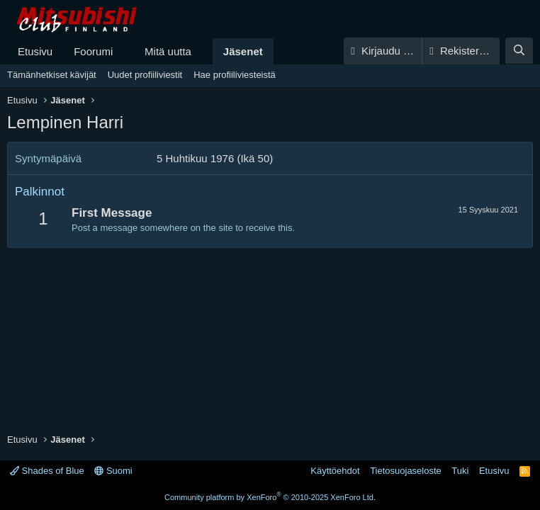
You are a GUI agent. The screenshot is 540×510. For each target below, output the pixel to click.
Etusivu (35, 51)
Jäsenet (243, 51)
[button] (124, 51)
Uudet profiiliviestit (145, 74)
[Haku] (519, 51)
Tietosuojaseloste (405, 470)
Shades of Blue (47, 470)
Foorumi (93, 51)
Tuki (459, 470)
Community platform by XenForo (270, 497)
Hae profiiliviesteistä (234, 74)
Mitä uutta (168, 51)
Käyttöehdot (334, 470)
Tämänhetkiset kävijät (51, 74)
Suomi (113, 470)
